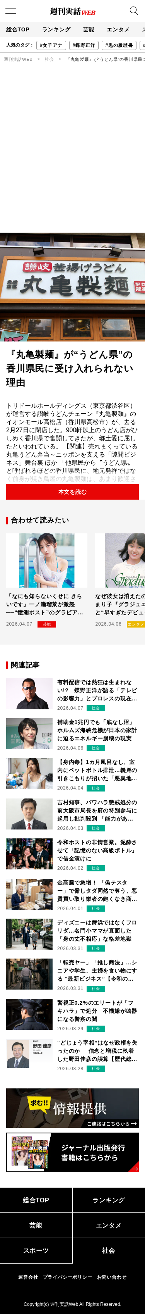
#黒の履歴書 (119, 45)
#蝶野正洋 (84, 45)
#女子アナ (51, 45)
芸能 (89, 29)
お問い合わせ (112, 1277)
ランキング (56, 29)
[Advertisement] (72, 156)
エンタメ (118, 29)
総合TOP (18, 29)
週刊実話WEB (18, 59)
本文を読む (72, 492)
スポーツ (36, 1250)
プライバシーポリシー (67, 1277)
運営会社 (28, 1277)
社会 (49, 59)
